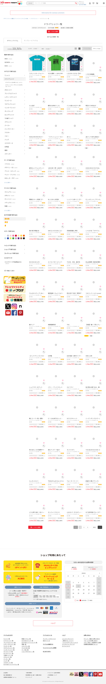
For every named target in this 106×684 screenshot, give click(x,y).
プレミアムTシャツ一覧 (10, 642)
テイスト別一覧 (26, 648)
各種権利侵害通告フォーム (91, 644)
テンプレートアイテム (31, 40)
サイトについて (66, 646)
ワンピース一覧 (7, 646)
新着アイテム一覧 (26, 639)
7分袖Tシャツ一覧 (8, 655)
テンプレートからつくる (49, 639)
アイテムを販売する (48, 644)
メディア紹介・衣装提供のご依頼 (92, 642)
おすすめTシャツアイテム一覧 (11, 664)
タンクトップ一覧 (8, 651)
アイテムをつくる (47, 635)
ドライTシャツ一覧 (8, 640)
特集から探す (10, 271)
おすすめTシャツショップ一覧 (29, 642)
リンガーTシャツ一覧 (9, 650)
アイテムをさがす (8, 635)
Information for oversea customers (53, 13)
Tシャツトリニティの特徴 (49, 648)
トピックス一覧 (26, 646)
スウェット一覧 (8, 657)
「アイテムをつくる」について (70, 642)
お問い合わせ (87, 635)
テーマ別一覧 (25, 650)
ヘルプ (53, 623)
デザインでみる (96, 48)
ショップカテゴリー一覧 (28, 651)
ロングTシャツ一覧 (8, 653)
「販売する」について (67, 640)
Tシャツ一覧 (7, 639)
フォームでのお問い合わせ (91, 640)
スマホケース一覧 (8, 662)
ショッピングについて (67, 639)
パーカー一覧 (7, 659)
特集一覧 (24, 644)
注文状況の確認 (82, 4)
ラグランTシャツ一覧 (9, 648)
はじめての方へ (47, 651)
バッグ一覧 (6, 661)
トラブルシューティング (68, 644)
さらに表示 (7, 182)
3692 (94, 527)
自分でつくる (46, 640)
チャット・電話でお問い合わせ (92, 639)
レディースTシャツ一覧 (9, 644)
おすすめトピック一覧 (27, 640)
